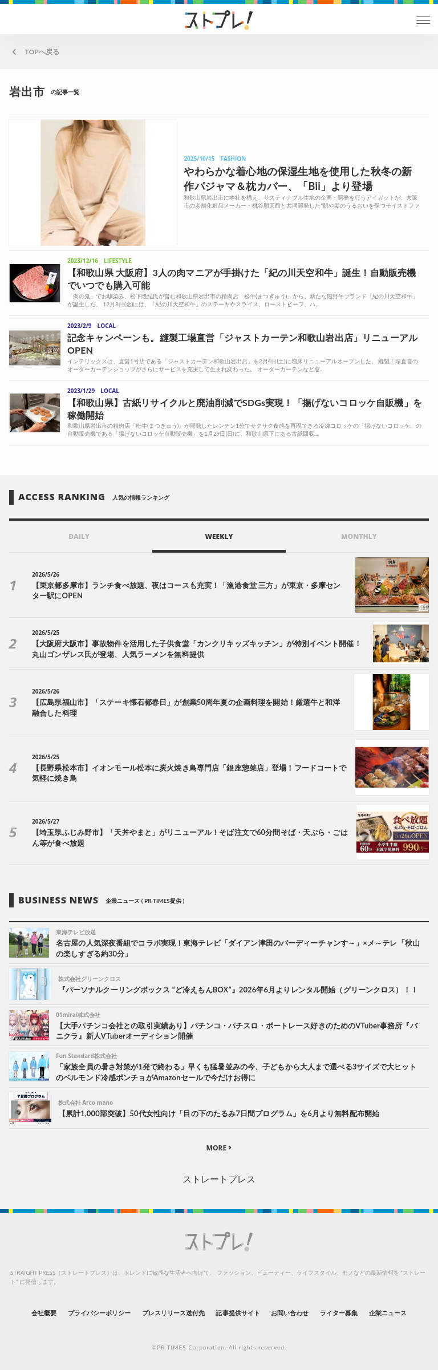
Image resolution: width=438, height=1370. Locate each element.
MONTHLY (359, 536)
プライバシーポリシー (99, 1312)
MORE (219, 1148)
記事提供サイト (237, 1312)
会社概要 (43, 1312)
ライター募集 (339, 1312)
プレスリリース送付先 (173, 1312)
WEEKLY (219, 536)
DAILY (79, 536)
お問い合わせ (290, 1312)
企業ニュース (388, 1312)
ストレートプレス (219, 1178)
